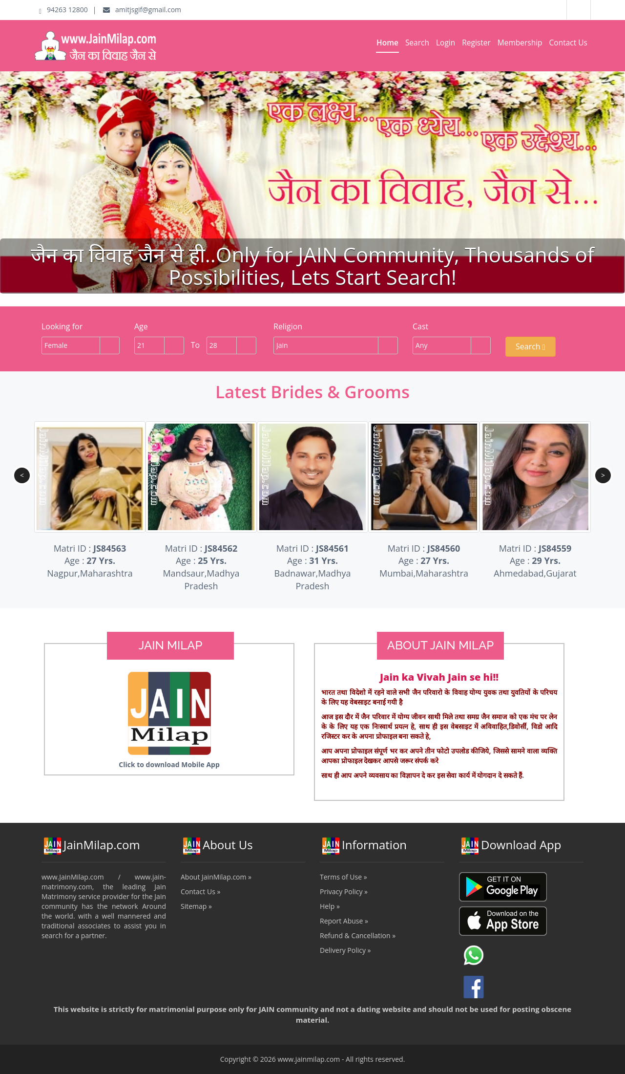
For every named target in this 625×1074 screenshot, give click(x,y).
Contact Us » (200, 891)
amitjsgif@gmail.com (142, 9)
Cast (420, 326)
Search (417, 42)
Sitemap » (196, 906)
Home (387, 42)
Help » (330, 906)
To (195, 345)
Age (141, 326)
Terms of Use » (343, 876)
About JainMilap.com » (216, 876)
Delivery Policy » (345, 950)
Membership (520, 42)
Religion (287, 326)
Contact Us (568, 42)
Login (445, 42)
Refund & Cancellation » (358, 935)
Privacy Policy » (344, 891)
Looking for (62, 326)
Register (476, 42)
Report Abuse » (344, 920)
